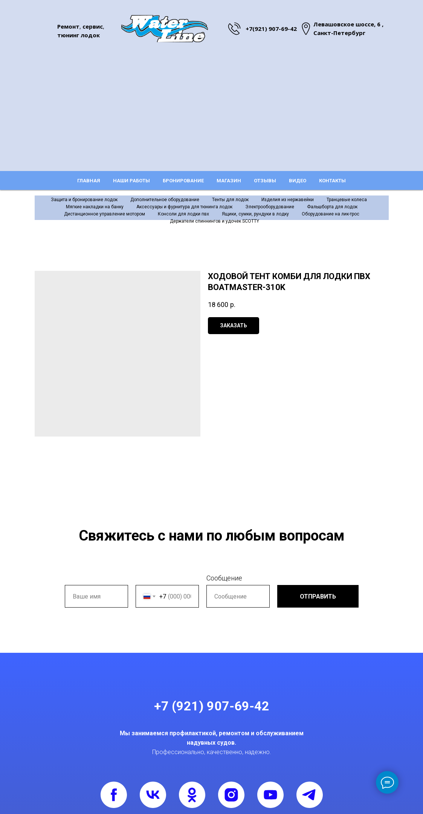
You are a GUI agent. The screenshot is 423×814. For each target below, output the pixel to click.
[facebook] (114, 795)
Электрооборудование (269, 206)
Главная (88, 180)
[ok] (192, 795)
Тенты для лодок (230, 199)
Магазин (229, 180)
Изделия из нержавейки (287, 199)
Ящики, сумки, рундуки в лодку (255, 214)
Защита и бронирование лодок (84, 199)
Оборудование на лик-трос (330, 214)
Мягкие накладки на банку (95, 206)
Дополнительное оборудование (164, 199)
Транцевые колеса (347, 199)
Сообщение (224, 578)
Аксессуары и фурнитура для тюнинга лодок (184, 206)
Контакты (332, 180)
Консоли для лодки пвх (183, 214)
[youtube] (270, 795)
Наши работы (131, 180)
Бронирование (183, 180)
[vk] (153, 795)
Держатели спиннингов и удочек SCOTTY (214, 221)
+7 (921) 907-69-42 (211, 705)
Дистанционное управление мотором (104, 214)
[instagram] (231, 795)
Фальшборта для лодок (332, 206)
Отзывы (265, 180)
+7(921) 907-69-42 (271, 28)
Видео (297, 180)
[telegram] (309, 795)
